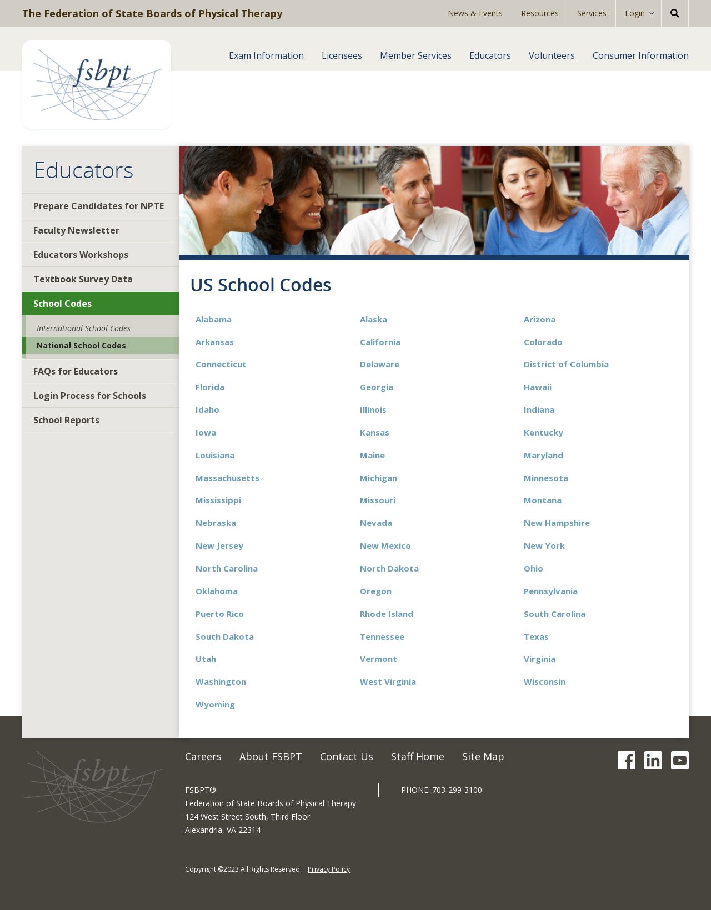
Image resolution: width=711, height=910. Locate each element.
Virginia (539, 658)
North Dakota (389, 568)
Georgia (376, 386)
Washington (221, 681)
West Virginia (388, 681)
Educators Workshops (80, 255)
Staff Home (417, 756)
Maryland (543, 455)
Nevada (376, 522)
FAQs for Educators (75, 371)
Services (592, 13)
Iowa (206, 432)
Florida (210, 386)
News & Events (475, 13)
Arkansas (215, 341)
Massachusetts (227, 477)
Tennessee (382, 636)
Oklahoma (217, 590)
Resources (540, 13)
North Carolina (227, 568)
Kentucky (543, 432)
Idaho (207, 409)
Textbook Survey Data (83, 279)
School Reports (66, 420)
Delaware (379, 364)
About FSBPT (270, 756)
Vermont (378, 658)
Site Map (483, 756)
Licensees (342, 55)
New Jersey (219, 545)
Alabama (214, 319)
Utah (206, 658)
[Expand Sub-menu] (655, 13)
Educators (490, 55)
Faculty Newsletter (76, 230)
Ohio (533, 568)
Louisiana (215, 455)
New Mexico (385, 545)
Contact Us (346, 756)
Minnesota (546, 477)
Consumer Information (641, 55)
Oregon (376, 590)
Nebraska (216, 522)
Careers (203, 756)
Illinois (373, 409)
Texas (536, 636)
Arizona (539, 319)
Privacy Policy (329, 869)
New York (544, 545)
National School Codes (81, 345)
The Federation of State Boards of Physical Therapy (152, 13)
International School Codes (84, 328)
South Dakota (225, 636)
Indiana (539, 409)
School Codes (62, 303)
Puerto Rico (220, 613)
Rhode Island (386, 613)
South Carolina (554, 613)
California (380, 341)
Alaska (373, 319)
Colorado (543, 341)
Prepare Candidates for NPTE (98, 206)
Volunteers (552, 55)
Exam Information (266, 55)
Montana (543, 499)
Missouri (377, 499)
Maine (372, 455)
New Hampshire (557, 522)
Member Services (416, 55)
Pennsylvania (551, 590)
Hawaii (538, 386)
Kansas (374, 432)
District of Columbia (566, 364)
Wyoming (215, 704)
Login (635, 13)
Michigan (378, 477)
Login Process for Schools (89, 396)
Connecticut (221, 364)
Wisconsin (544, 681)
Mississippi (218, 499)
